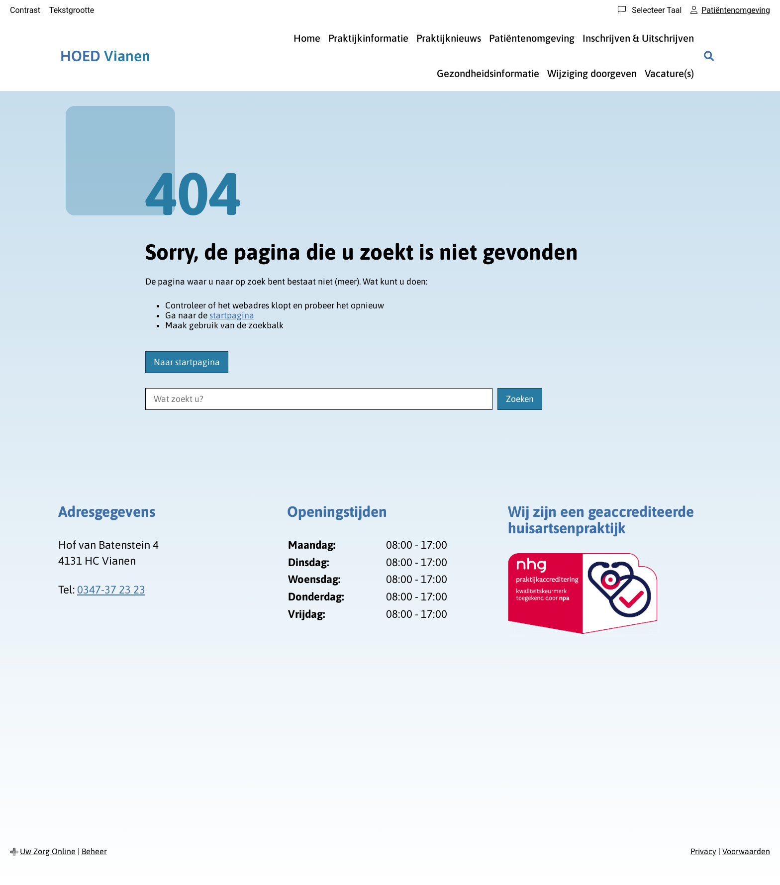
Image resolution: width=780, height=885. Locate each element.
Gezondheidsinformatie (488, 73)
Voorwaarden (746, 851)
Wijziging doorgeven (592, 73)
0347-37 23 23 (111, 589)
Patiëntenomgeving (532, 38)
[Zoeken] (709, 56)
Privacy (703, 851)
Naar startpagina (187, 362)
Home (306, 38)
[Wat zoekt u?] (318, 399)
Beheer (94, 851)
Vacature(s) (669, 73)
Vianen (105, 55)
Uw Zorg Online (48, 851)
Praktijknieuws (448, 38)
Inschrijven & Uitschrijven (638, 38)
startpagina (231, 315)
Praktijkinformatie (368, 38)
